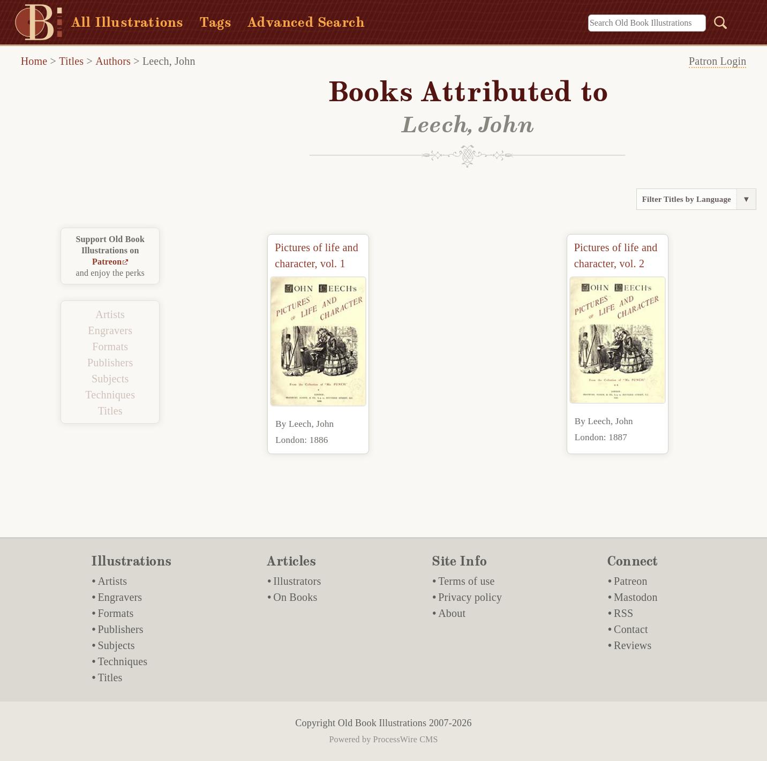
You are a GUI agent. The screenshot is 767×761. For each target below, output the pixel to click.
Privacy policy (470, 597)
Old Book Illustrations (382, 723)
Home (34, 61)
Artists (110, 314)
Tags (215, 22)
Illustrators (297, 581)
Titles (71, 61)
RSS (623, 613)
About (451, 613)
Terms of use (466, 581)
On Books (295, 597)
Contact (631, 629)
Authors (113, 61)
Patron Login (717, 61)
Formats (110, 346)
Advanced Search (306, 22)
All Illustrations (127, 22)
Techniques (110, 395)
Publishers (110, 362)
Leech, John (168, 61)
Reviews (632, 645)
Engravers (110, 330)
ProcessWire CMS (405, 739)
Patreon (107, 261)
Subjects (110, 379)
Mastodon (636, 597)
